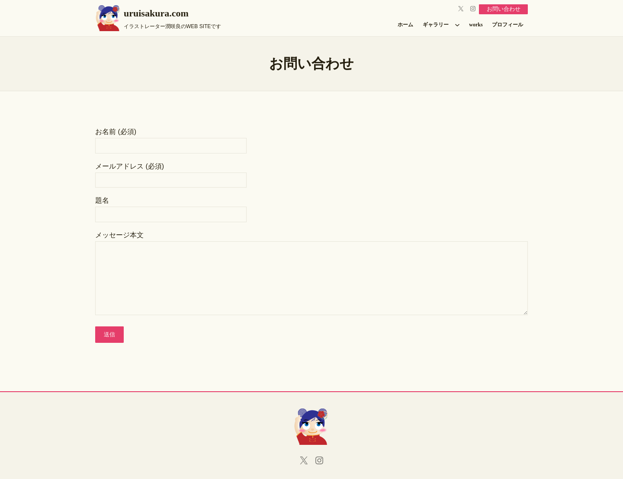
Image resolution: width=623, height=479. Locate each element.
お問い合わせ (501, 8)
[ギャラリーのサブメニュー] (457, 24)
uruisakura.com (156, 13)
